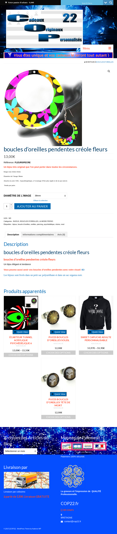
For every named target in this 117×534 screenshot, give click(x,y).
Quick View (21, 332)
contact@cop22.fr (71, 521)
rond (62, 224)
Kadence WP (36, 529)
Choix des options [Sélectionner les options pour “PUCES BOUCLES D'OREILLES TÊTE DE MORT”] (58, 417)
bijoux (14, 224)
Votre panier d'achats (19, 2)
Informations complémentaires (38, 234)
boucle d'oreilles (24, 224)
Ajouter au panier (32, 206)
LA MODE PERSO (46, 221)
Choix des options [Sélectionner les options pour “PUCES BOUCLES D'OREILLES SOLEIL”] (58, 352)
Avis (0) (61, 234)
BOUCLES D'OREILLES (104, 62)
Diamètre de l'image (17, 195)
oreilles (33, 224)
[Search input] (92, 3)
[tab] (13, 234)
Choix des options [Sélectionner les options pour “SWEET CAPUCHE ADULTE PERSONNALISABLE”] (96, 352)
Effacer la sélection (41, 200)
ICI (83, 270)
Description (13, 234)
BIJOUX (16, 221)
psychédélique (49, 224)
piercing (40, 224)
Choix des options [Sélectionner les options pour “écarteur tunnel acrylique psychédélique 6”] (21, 354)
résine (57, 224)
